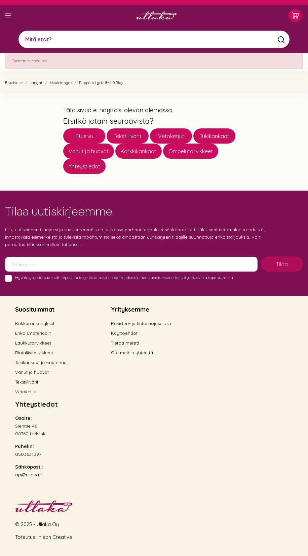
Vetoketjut (171, 136)
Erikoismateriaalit (33, 333)
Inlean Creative (55, 537)
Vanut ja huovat (89, 151)
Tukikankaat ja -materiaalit (42, 362)
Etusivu (84, 136)
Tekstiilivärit (128, 136)
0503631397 (28, 454)
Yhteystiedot (84, 166)
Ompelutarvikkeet (190, 151)
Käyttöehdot (124, 333)
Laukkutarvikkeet (33, 343)
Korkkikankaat (138, 151)
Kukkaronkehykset (34, 323)
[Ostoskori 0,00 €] (295, 15)
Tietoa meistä (125, 343)
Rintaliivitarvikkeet (34, 352)
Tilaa (282, 264)
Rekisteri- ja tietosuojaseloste (141, 323)
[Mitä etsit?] (154, 39)
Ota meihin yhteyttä (132, 352)
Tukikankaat (214, 136)
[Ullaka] (156, 15)
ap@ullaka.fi (29, 475)
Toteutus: (26, 537)
